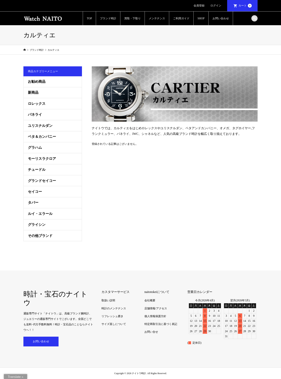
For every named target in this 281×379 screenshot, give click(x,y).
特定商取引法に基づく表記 (160, 324)
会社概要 (149, 300)
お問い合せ (151, 331)
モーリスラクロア (42, 159)
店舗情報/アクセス (155, 308)
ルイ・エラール (40, 214)
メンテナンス (157, 18)
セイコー (35, 192)
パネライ (35, 115)
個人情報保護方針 (155, 316)
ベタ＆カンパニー (42, 137)
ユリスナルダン (40, 126)
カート (245, 6)
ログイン (215, 5)
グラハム (35, 147)
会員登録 (199, 5)
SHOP (201, 18)
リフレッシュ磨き (112, 316)
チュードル (36, 170)
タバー (33, 203)
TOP (89, 18)
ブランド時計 (108, 18)
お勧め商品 (36, 82)
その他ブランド (40, 236)
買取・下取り (132, 18)
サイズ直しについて (113, 324)
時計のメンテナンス (113, 308)
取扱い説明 (108, 300)
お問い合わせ (221, 18)
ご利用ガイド (181, 18)
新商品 (33, 92)
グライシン (36, 225)
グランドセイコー (42, 181)
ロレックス (36, 104)
